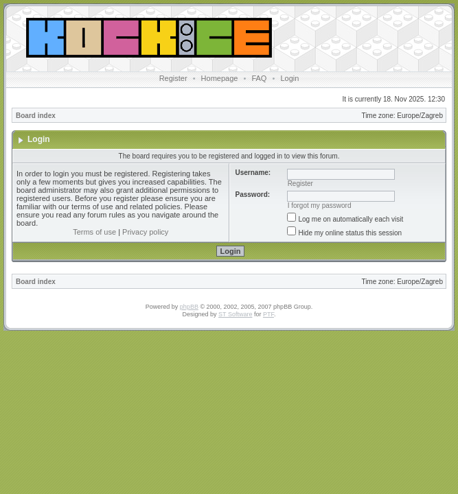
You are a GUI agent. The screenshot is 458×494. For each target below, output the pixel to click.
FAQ (258, 78)
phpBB (189, 306)
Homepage (219, 78)
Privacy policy (145, 232)
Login (289, 78)
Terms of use (94, 232)
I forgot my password (320, 205)
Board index (36, 115)
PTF (268, 314)
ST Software (235, 314)
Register (173, 78)
